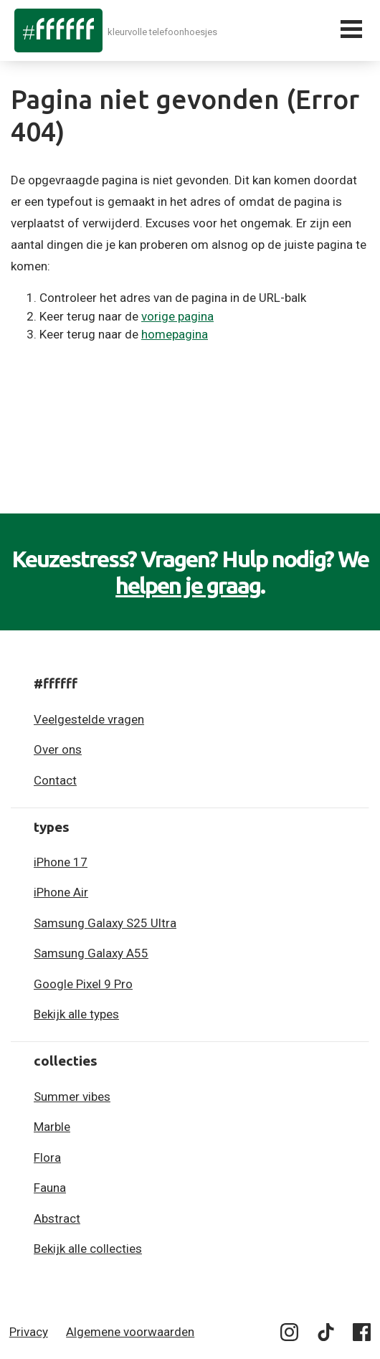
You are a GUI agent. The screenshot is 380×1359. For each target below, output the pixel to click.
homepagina (174, 334)
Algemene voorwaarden (130, 1332)
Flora (47, 1157)
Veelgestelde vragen (89, 719)
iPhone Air (61, 892)
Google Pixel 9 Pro (83, 984)
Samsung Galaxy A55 (91, 953)
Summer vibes (72, 1096)
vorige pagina (177, 316)
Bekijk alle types (76, 1014)
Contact (55, 780)
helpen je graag (187, 585)
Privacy (28, 1332)
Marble (52, 1126)
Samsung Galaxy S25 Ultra (105, 923)
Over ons (58, 749)
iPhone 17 (60, 862)
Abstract (57, 1218)
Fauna (50, 1187)
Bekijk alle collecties (88, 1248)
